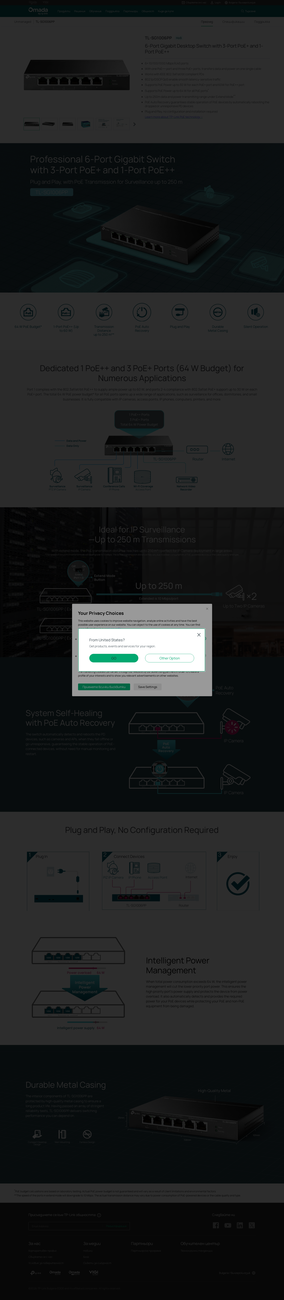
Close (199, 634)
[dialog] (142, 650)
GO (113, 658)
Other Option (170, 658)
